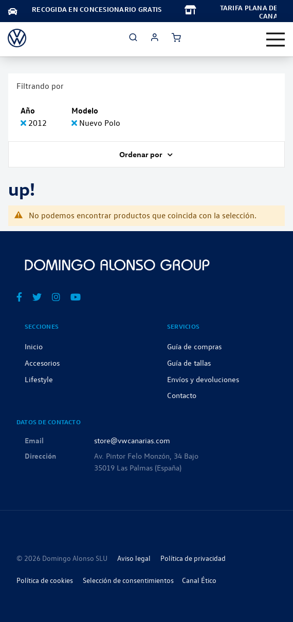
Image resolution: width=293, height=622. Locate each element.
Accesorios (42, 362)
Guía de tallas (189, 362)
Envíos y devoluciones (203, 379)
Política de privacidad (193, 558)
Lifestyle (39, 379)
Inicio (34, 346)
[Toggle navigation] (275, 39)
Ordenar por (141, 154)
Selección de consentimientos (128, 580)
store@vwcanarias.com (132, 440)
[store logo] (17, 38)
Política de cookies (44, 580)
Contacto (181, 395)
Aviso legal (134, 558)
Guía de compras (194, 346)
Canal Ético (199, 580)
